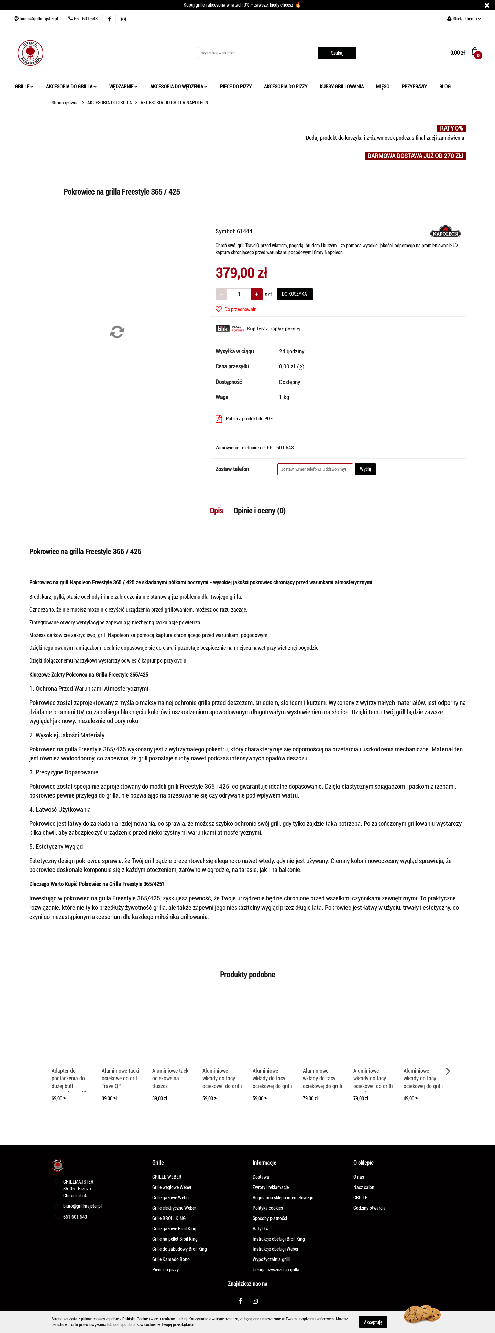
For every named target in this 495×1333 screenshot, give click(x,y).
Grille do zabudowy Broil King (179, 1249)
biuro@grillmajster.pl (82, 1206)
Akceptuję (373, 1322)
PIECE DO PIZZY (236, 87)
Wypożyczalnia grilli (271, 1259)
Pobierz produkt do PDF (244, 419)
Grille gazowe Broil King (174, 1228)
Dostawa (261, 1177)
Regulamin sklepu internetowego (283, 1197)
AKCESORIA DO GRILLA (71, 87)
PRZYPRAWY (414, 87)
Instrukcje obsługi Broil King (279, 1239)
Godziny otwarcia (369, 1208)
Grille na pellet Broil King (175, 1239)
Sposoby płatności (270, 1218)
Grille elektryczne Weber (174, 1208)
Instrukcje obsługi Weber (275, 1249)
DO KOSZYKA (295, 294)
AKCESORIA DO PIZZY (285, 87)
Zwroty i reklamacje (271, 1187)
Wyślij (365, 469)
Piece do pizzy (165, 1269)
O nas (358, 1177)
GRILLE (24, 87)
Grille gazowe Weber (171, 1197)
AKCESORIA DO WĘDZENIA (179, 87)
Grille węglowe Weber (171, 1187)
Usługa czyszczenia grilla (276, 1269)
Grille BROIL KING (169, 1218)
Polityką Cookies (136, 1318)
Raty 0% (260, 1228)
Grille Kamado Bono (171, 1259)
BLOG (445, 87)
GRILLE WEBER (167, 1177)
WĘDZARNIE (123, 87)
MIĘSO (382, 87)
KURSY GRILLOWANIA (342, 87)
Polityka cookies (268, 1208)
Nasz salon (363, 1187)
